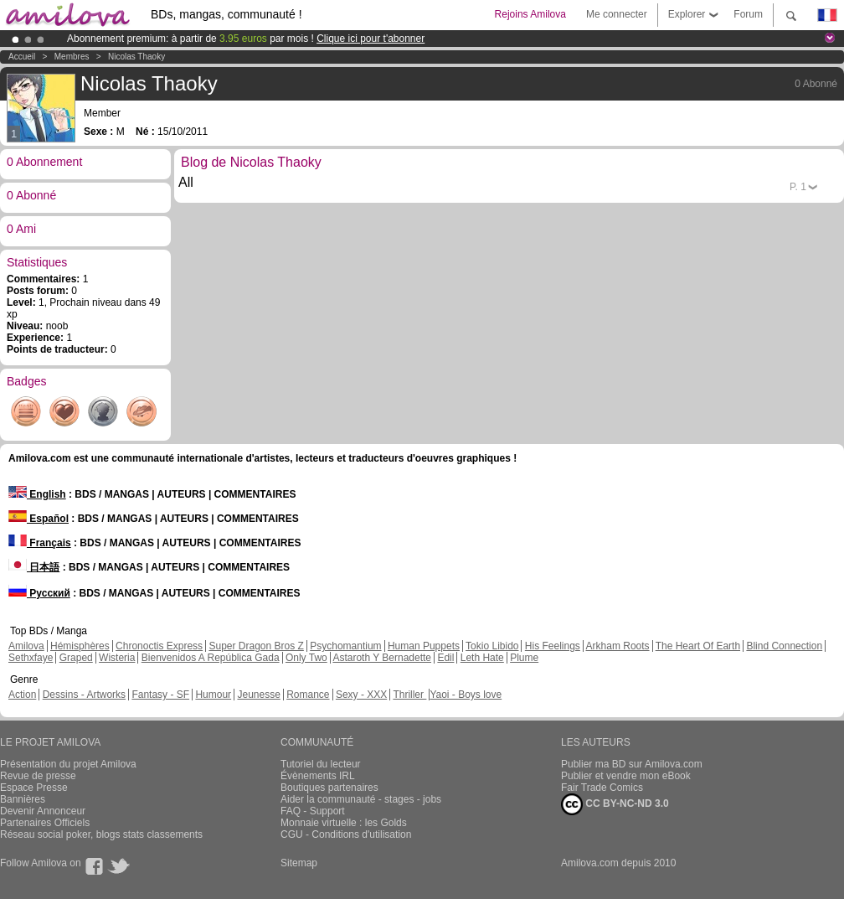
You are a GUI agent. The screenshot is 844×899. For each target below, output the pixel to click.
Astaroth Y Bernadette (381, 658)
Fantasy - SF (160, 694)
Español (38, 518)
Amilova (26, 646)
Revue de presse (38, 776)
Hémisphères (80, 646)
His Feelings (552, 646)
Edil (445, 658)
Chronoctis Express (159, 646)
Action (22, 694)
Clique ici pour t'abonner (370, 38)
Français (39, 543)
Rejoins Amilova (530, 14)
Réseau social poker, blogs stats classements (101, 834)
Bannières (22, 799)
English (37, 494)
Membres (72, 56)
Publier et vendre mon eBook (626, 776)
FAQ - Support (312, 811)
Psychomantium (345, 646)
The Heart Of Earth (698, 646)
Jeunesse (258, 694)
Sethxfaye (30, 658)
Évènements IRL (317, 776)
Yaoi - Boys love (466, 694)
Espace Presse (34, 787)
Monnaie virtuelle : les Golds (343, 823)
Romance (307, 694)
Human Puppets (424, 646)
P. (798, 187)
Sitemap (298, 863)
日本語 (33, 567)
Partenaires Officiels (45, 823)
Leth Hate (482, 658)
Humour (213, 694)
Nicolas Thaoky (136, 56)
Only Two (306, 658)
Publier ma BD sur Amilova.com (631, 764)
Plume (524, 658)
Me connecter (616, 14)
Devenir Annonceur (42, 811)
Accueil (21, 56)
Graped (76, 658)
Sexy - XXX (361, 694)
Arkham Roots (618, 646)
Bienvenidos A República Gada (211, 658)
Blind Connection (784, 646)
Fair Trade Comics (602, 787)
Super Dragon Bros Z (255, 646)
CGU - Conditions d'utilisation (345, 834)
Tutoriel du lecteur (320, 764)
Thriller (409, 694)
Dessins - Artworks (84, 694)
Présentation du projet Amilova (68, 764)
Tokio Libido (492, 646)
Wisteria (117, 658)
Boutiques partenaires (329, 787)
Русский (39, 593)
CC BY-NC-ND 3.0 (615, 804)
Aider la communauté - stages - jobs (360, 799)
